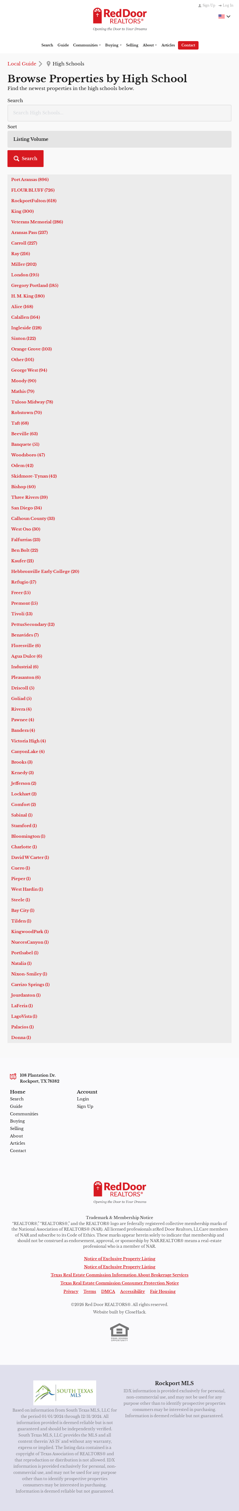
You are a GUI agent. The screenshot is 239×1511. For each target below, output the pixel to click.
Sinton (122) (23, 291)
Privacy (70, 1244)
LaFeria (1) (22, 959)
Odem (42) (22, 419)
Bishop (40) (23, 440)
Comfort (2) (23, 757)
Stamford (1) (24, 779)
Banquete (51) (25, 397)
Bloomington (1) (28, 789)
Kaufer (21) (22, 514)
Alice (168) (22, 260)
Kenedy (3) (22, 726)
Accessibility (132, 1244)
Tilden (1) (21, 874)
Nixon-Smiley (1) (29, 927)
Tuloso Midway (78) (32, 355)
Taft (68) (20, 376)
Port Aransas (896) (30, 133)
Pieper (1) (20, 832)
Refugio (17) (23, 535)
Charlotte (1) (24, 800)
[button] (213, 105)
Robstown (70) (26, 366)
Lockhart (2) (23, 747)
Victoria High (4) (28, 694)
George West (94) (29, 323)
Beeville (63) (24, 387)
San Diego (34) (26, 461)
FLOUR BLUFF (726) (32, 143)
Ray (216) (20, 207)
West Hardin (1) (27, 842)
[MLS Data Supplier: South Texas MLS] (65, 1346)
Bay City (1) (22, 863)
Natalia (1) (21, 916)
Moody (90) (23, 334)
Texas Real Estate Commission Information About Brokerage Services (120, 1228)
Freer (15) (20, 546)
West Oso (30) (25, 482)
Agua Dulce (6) (26, 609)
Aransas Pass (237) (29, 185)
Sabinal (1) (21, 768)
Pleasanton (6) (25, 630)
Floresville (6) (25, 599)
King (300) (22, 164)
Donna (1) (21, 991)
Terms (89, 1244)
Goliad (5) (21, 652)
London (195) (25, 228)
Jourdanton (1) (25, 948)
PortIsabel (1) (24, 906)
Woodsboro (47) (28, 408)
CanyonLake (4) (28, 705)
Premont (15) (24, 556)
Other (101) (22, 313)
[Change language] (224, 16)
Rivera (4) (21, 662)
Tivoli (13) (21, 567)
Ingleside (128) (26, 281)
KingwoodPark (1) (30, 885)
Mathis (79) (22, 344)
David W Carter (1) (30, 810)
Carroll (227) (24, 196)
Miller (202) (23, 217)
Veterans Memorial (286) (37, 175)
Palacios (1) (22, 980)
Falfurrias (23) (25, 493)
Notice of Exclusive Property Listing (119, 1211)
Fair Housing (163, 1244)
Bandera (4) (23, 683)
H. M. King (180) (28, 249)
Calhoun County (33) (33, 471)
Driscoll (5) (22, 641)
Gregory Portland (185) (34, 238)
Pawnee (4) (22, 673)
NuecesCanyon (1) (30, 895)
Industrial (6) (24, 620)
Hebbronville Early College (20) (45, 524)
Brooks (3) (21, 715)
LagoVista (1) (24, 969)
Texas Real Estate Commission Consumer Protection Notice (119, 1236)
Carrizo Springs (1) (30, 938)
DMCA (108, 1244)
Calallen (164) (25, 270)
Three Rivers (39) (29, 450)
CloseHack (135, 1265)
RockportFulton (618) (33, 154)
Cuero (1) (20, 821)
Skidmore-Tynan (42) (34, 429)
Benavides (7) (25, 588)
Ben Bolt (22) (24, 503)
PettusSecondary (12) (32, 577)
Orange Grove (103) (31, 302)
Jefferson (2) (23, 736)
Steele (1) (20, 853)
